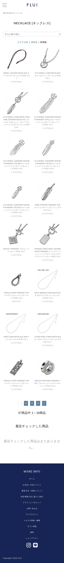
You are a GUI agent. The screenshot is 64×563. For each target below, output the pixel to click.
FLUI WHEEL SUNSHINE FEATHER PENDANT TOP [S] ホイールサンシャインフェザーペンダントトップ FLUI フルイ (47, 164)
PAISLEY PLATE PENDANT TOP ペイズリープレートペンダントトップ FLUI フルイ (16, 383)
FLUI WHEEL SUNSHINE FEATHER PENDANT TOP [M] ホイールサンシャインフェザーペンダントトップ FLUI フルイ (16, 164)
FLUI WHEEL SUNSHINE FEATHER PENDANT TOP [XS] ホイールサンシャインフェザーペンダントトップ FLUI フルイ (16, 208)
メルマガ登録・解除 (32, 520)
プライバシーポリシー (32, 502)
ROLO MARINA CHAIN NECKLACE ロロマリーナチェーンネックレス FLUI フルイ (48, 295)
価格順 (34, 42)
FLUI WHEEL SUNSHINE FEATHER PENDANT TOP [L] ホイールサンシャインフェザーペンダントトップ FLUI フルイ (47, 120)
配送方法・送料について (32, 491)
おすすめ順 (22, 42)
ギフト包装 (32, 526)
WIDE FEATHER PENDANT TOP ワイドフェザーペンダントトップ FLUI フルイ (47, 207)
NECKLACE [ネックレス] (12, 13)
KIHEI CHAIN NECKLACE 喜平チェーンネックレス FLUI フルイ (16, 338)
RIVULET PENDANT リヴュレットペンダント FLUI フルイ (16, 250)
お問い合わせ (32, 508)
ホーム (32, 479)
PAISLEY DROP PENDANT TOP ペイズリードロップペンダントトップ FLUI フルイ (16, 295)
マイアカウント (32, 514)
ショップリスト (32, 538)
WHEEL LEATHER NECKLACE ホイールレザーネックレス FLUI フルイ (16, 75)
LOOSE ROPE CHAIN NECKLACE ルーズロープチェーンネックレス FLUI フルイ (47, 339)
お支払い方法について (32, 485)
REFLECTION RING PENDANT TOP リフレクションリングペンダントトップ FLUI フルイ (47, 383)
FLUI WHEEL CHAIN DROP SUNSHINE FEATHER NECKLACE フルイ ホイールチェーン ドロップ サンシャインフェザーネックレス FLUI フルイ (16, 122)
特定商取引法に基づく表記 (32, 497)
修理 (32, 532)
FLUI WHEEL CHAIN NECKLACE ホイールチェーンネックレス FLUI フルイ (47, 75)
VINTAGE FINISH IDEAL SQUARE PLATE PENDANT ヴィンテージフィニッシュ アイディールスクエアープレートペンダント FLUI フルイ (47, 252)
